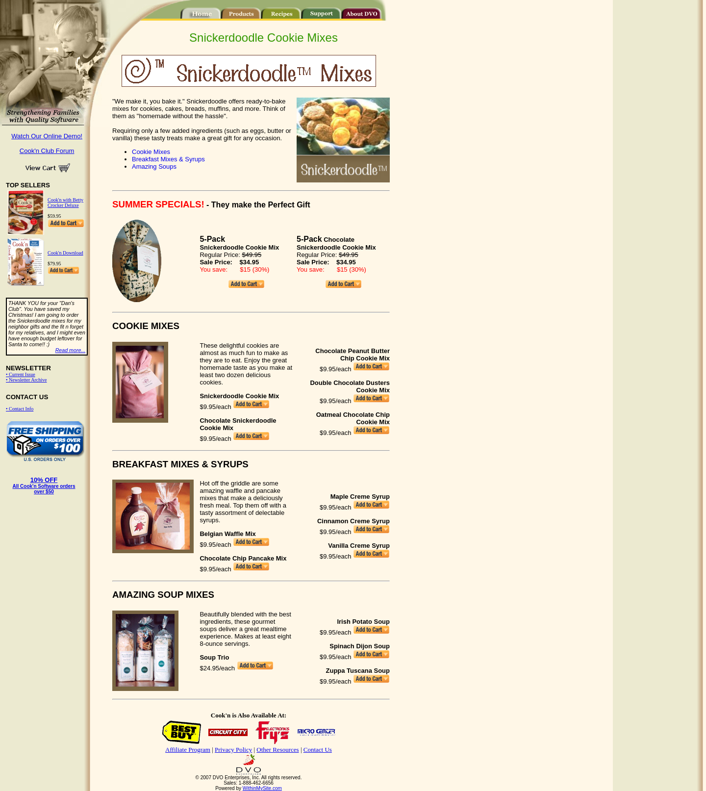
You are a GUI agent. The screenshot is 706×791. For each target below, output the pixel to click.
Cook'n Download (65, 252)
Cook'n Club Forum (47, 150)
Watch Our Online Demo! (46, 136)
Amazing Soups (154, 166)
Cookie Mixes (151, 151)
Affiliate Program (187, 749)
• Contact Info (19, 408)
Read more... (70, 350)
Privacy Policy (233, 749)
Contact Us (317, 749)
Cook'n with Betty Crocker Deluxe (65, 202)
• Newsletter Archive (26, 380)
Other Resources (277, 749)
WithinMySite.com (262, 788)
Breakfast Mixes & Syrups (168, 159)
